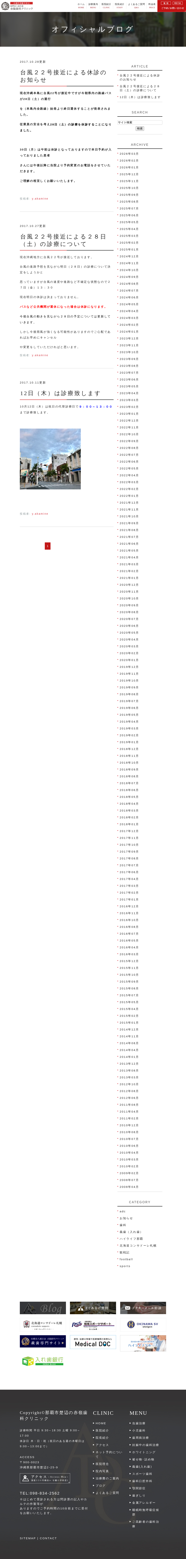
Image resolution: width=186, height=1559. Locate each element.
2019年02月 (129, 735)
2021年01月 (129, 577)
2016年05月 (129, 940)
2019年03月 (129, 728)
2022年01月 (129, 495)
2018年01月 (129, 824)
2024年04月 (129, 311)
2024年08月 (129, 283)
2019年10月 (129, 680)
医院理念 (102, 1463)
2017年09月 (129, 851)
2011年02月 (129, 1118)
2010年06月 (129, 1145)
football (126, 1259)
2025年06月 (129, 215)
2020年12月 (129, 584)
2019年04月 (129, 721)
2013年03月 (129, 1077)
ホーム (81, 6)
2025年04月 (129, 229)
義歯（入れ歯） (131, 1231)
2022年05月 (129, 468)
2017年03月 (129, 885)
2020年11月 (129, 591)
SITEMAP (28, 1538)
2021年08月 (129, 530)
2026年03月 (129, 153)
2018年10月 (129, 762)
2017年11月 (129, 837)
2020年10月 (129, 598)
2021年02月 (129, 571)
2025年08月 (129, 201)
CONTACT (48, 1538)
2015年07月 (129, 995)
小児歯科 (139, 1430)
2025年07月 (129, 208)
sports (125, 1266)
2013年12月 (129, 1063)
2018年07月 (129, 783)
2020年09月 (129, 605)
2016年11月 (129, 913)
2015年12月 (129, 961)
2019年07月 (129, 701)
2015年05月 (129, 1002)
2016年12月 (129, 906)
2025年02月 (129, 242)
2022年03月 (129, 482)
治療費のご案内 (107, 1478)
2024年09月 (129, 276)
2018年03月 (129, 810)
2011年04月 (129, 1111)
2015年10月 (129, 974)
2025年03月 (129, 235)
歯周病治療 (140, 1437)
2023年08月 (129, 365)
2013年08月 (129, 1070)
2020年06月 (129, 625)
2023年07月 (129, 372)
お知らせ (126, 1218)
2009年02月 (129, 1173)
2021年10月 (129, 516)
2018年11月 (129, 755)
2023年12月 (129, 338)
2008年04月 (129, 1186)
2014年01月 (129, 1056)
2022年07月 (129, 454)
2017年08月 (129, 858)
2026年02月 (129, 160)
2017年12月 (129, 831)
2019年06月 (129, 707)
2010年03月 (129, 1159)
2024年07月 (129, 290)
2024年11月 (129, 263)
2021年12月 (129, 502)
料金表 (152, 6)
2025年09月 (129, 194)
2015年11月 (129, 967)
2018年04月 (129, 803)
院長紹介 (119, 6)
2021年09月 (129, 523)
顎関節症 (139, 1488)
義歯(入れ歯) (142, 1466)
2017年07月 (129, 865)
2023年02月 (129, 406)
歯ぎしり (139, 1495)
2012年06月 (129, 1097)
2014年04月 (129, 1050)
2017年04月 (129, 879)
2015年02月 (129, 1015)
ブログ (101, 1485)
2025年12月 (129, 174)
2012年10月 (129, 1084)
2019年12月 (129, 666)
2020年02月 (129, 653)
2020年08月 (129, 612)
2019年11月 (129, 673)
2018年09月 (129, 769)
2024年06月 (129, 297)
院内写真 (102, 1471)
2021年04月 (129, 557)
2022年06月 (129, 461)
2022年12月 (129, 420)
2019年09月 (129, 687)
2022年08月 (129, 447)
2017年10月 (129, 844)
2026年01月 (129, 167)
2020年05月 (129, 632)
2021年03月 (129, 564)
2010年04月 (129, 1152)
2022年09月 (129, 441)
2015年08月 (129, 988)
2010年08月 (129, 1132)
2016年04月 (129, 947)
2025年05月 (129, 222)
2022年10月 (129, 434)
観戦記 (125, 1252)
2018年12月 (129, 749)
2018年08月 (129, 776)
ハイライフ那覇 (131, 1238)
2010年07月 (129, 1139)
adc (123, 1211)
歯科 (123, 1225)
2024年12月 (129, 256)
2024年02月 (129, 324)
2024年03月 (129, 317)
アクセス (102, 1444)
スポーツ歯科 (142, 1473)
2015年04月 (129, 1009)
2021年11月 (129, 509)
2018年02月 (129, 817)
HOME (101, 1423)
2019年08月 (129, 694)
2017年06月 (129, 872)
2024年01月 (129, 331)
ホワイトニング (144, 1452)
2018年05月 (129, 796)
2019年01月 (129, 742)
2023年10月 (129, 352)
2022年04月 (129, 475)
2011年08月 (129, 1104)
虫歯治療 (139, 1423)
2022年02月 (129, 489)
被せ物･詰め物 (143, 1459)
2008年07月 (129, 1180)
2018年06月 (129, 790)
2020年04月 (129, 639)
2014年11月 (129, 1036)
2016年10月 (129, 920)
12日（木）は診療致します (62, 393)
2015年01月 (129, 1022)
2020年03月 (129, 646)
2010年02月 (129, 1166)
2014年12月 (129, 1029)
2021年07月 (129, 536)
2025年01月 (129, 249)
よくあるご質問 (136, 6)
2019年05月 (129, 714)
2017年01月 (129, 899)
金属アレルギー (144, 1502)
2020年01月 (129, 660)
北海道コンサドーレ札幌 (138, 1245)
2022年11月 (129, 427)
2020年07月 (129, 619)
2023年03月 (129, 400)
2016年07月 (129, 933)
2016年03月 (129, 954)
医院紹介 (102, 1430)
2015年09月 (129, 981)
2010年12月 (129, 1125)
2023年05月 (129, 386)
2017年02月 (129, 892)
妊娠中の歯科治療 (145, 1444)
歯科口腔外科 (142, 1481)
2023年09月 (129, 359)
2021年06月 (129, 543)
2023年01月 (129, 413)
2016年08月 (129, 926)
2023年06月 (129, 379)
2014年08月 (129, 1043)
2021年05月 (129, 550)
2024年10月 (129, 270)
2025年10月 (129, 187)
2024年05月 (129, 304)
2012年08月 (129, 1091)
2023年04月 (129, 393)
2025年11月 (129, 181)
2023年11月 (129, 345)
